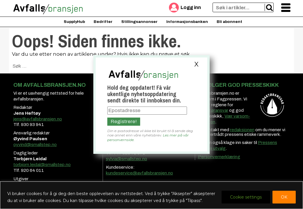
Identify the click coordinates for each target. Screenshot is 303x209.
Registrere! (124, 121)
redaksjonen (242, 129)
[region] (151, 195)
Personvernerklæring (219, 156)
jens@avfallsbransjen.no (37, 119)
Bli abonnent (229, 21)
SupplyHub (74, 21)
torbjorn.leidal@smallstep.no (42, 164)
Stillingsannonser (139, 21)
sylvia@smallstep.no (126, 158)
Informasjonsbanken (187, 21)
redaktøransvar (213, 110)
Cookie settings (246, 197)
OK (284, 197)
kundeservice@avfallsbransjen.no (139, 173)
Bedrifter (103, 21)
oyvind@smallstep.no (35, 144)
